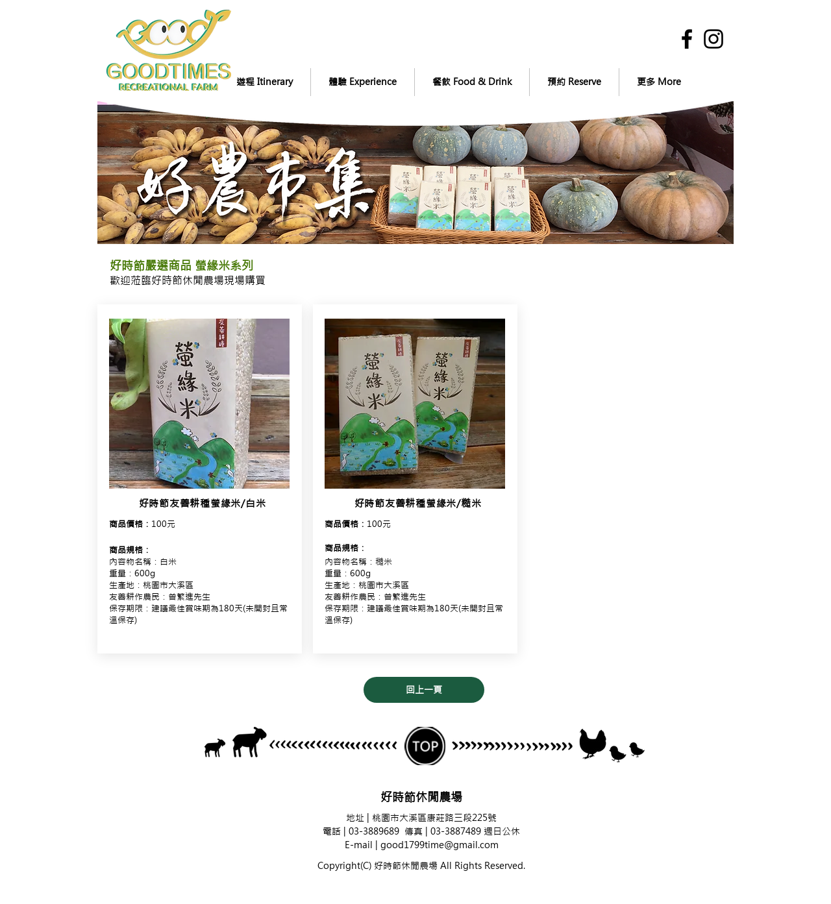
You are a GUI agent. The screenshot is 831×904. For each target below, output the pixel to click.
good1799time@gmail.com (439, 845)
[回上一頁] (424, 690)
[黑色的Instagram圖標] (713, 39)
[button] (264, 82)
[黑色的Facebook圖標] (687, 39)
